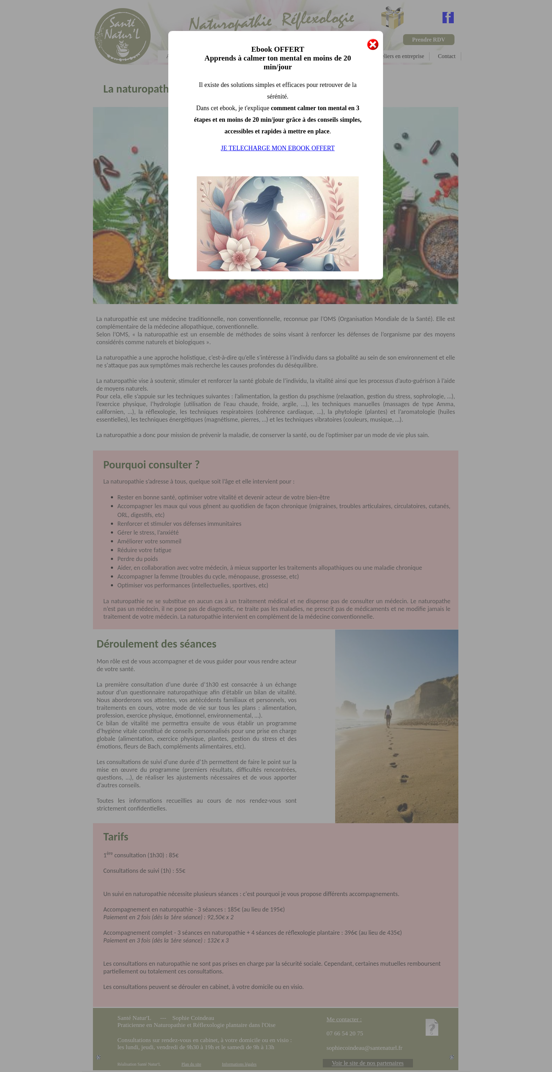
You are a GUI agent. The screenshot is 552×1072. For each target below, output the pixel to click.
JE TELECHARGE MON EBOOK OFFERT (278, 148)
